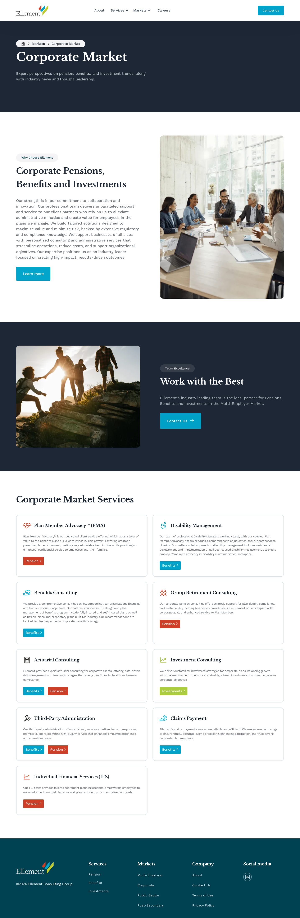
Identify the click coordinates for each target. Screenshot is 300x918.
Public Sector (148, 895)
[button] (120, 10)
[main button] (271, 10)
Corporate (145, 885)
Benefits (95, 883)
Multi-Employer (150, 875)
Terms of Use (202, 895)
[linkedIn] (247, 877)
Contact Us (201, 885)
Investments (98, 891)
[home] (32, 10)
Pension (94, 874)
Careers (164, 10)
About (99, 10)
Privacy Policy (203, 905)
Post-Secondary (150, 905)
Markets (38, 44)
